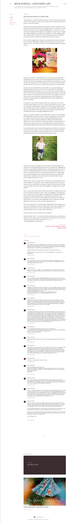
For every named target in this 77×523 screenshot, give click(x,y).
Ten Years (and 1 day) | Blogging (36, 507)
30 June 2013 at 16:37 (31, 397)
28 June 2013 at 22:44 (31, 384)
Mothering (12, 24)
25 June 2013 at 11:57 (30, 255)
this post (37, 216)
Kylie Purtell (29, 242)
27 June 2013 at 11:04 (31, 361)
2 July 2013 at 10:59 (30, 420)
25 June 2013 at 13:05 (31, 272)
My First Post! (33, 465)
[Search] (65, 3)
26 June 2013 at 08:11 (31, 354)
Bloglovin (58, 226)
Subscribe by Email (61, 228)
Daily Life (12, 19)
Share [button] (11, 14)
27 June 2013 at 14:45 (31, 374)
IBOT (11, 20)
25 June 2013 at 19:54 (31, 323)
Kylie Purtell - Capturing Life (32, 3)
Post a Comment (30, 509)
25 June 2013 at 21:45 (31, 333)
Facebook (47, 226)
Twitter (53, 226)
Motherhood (12, 22)
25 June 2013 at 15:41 (31, 306)
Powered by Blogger (38, 517)
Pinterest (63, 226)
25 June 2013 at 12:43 (31, 264)
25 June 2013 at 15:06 (31, 294)
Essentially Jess (49, 219)
